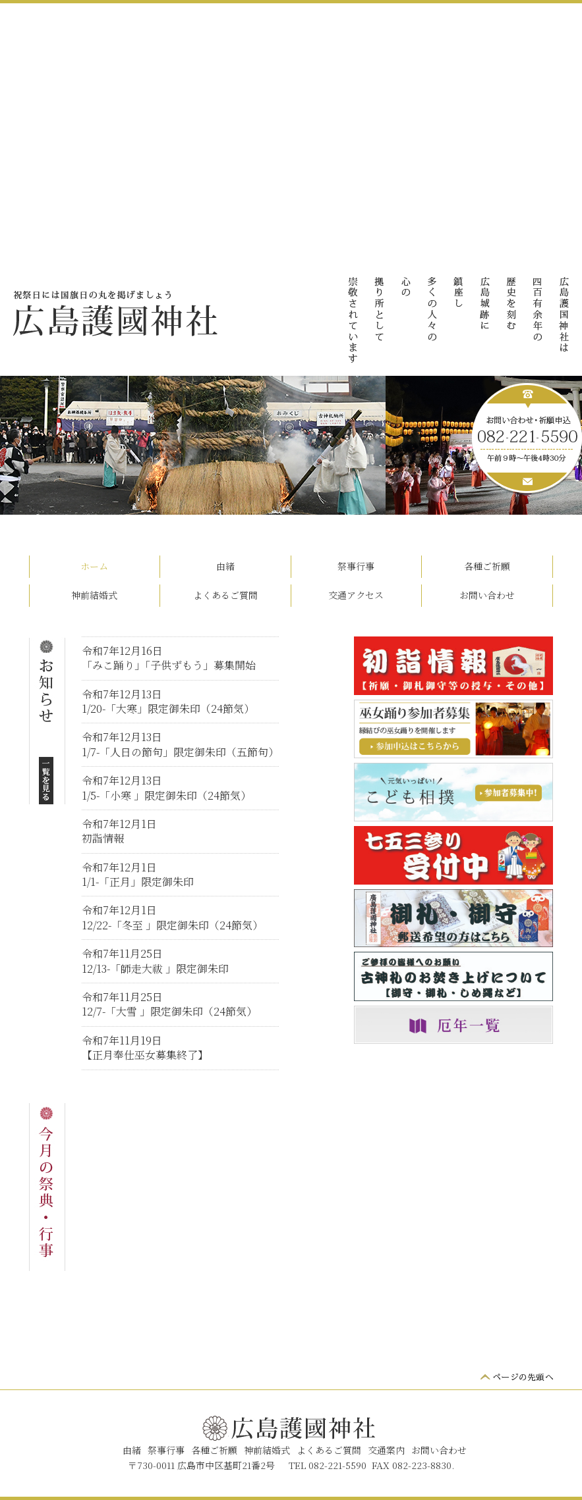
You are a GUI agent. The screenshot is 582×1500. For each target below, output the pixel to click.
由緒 (225, 566)
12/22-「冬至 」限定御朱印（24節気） (172, 925)
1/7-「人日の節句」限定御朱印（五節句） (180, 752)
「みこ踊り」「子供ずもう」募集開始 (169, 665)
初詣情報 (103, 838)
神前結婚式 (94, 595)
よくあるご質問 (225, 595)
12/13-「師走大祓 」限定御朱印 (155, 968)
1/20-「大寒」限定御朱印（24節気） (168, 708)
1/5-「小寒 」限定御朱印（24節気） (166, 795)
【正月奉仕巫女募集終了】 (145, 1054)
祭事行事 (355, 566)
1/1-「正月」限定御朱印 (138, 881)
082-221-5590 (337, 1465)
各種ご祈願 (487, 566)
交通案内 (386, 1450)
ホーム (94, 566)
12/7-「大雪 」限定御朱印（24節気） (169, 1011)
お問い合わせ (487, 595)
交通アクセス (356, 595)
